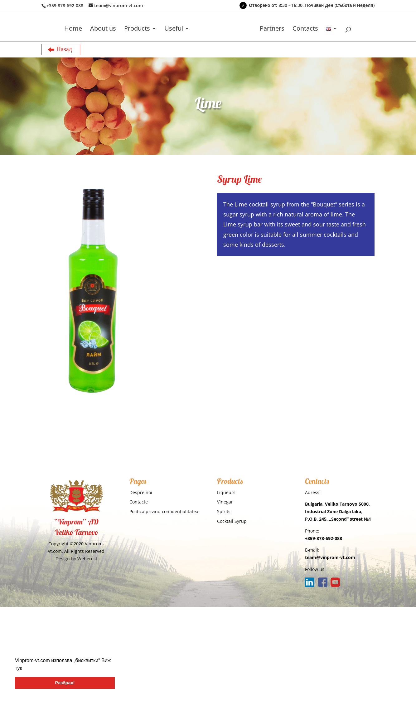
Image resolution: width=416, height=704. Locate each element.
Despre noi (140, 492)
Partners (272, 29)
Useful (173, 29)
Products (137, 29)
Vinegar (225, 502)
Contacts (305, 29)
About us (103, 29)
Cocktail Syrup (232, 521)
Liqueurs (226, 492)
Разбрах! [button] (65, 682)
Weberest (87, 559)
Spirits (223, 511)
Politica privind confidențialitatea (163, 511)
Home (73, 29)
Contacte (138, 502)
